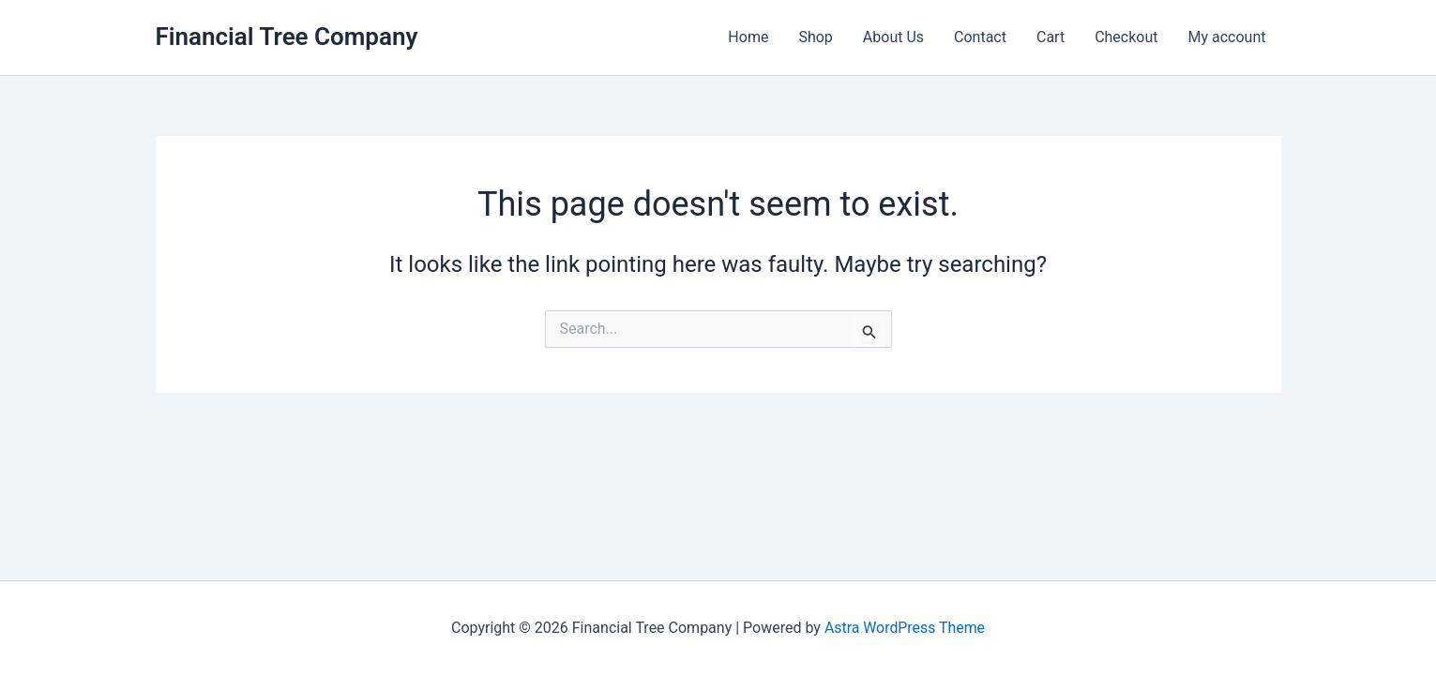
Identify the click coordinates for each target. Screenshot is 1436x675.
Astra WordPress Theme (904, 628)
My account (1227, 37)
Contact (980, 37)
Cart (1050, 37)
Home (748, 37)
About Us (893, 37)
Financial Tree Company (287, 36)
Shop (815, 37)
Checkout (1126, 37)
